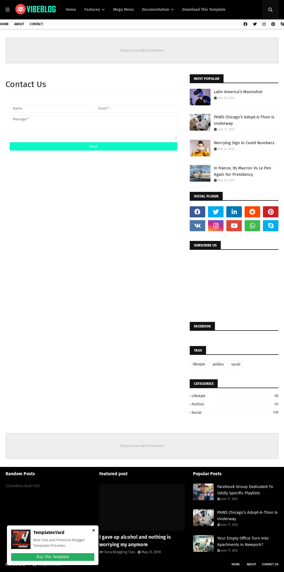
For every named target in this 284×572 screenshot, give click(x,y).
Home (4, 24)
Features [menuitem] (92, 9)
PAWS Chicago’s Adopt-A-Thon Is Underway (244, 120)
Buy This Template (53, 557)
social (235, 364)
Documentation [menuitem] (155, 9)
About (19, 24)
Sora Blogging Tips (119, 552)
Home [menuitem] (71, 9)
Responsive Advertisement (142, 50)
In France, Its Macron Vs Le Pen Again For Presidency (242, 171)
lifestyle (199, 364)
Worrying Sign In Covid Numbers (244, 142)
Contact (36, 24)
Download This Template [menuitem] (203, 9)
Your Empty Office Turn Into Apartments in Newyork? (243, 541)
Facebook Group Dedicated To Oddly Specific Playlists (245, 489)
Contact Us (270, 564)
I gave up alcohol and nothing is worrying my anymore (135, 541)
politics (218, 364)
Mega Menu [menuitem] (123, 9)
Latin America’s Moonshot (238, 91)
